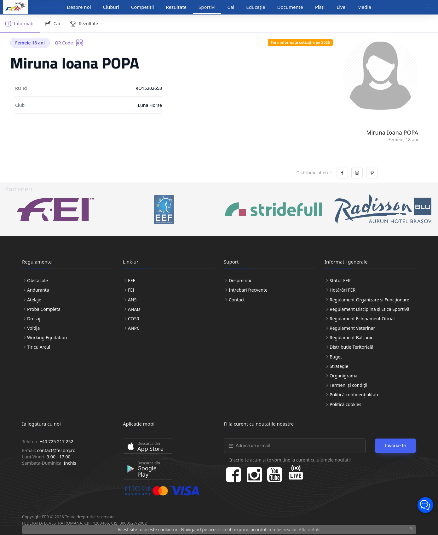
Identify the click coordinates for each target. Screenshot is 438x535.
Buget (336, 357)
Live (341, 7)
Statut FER (340, 280)
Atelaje (34, 300)
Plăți (320, 7)
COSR (133, 319)
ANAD (134, 309)
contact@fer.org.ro (56, 450)
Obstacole (37, 280)
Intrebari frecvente (248, 290)
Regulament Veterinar (352, 328)
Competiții (142, 7)
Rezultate (176, 7)
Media (364, 7)
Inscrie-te (395, 445)
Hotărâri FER (342, 290)
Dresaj (33, 319)
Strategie (339, 366)
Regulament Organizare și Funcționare (369, 300)
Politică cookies (345, 404)
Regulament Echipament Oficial (362, 319)
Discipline (47, 7)
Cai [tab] (52, 23)
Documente (290, 7)
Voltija (33, 328)
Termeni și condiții (348, 385)
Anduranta (38, 290)
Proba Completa (44, 309)
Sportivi (207, 7)
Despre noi (79, 7)
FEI (131, 290)
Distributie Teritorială (351, 347)
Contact (237, 300)
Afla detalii (309, 529)
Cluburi (111, 7)
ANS (132, 300)
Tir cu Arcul (38, 347)
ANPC (134, 328)
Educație (255, 7)
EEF (131, 280)
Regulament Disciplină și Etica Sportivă (369, 309)
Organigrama (343, 376)
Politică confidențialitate (354, 395)
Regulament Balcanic (351, 337)
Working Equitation (47, 337)
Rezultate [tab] (84, 23)
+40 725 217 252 (56, 442)
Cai (231, 7)
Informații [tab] (20, 23)
